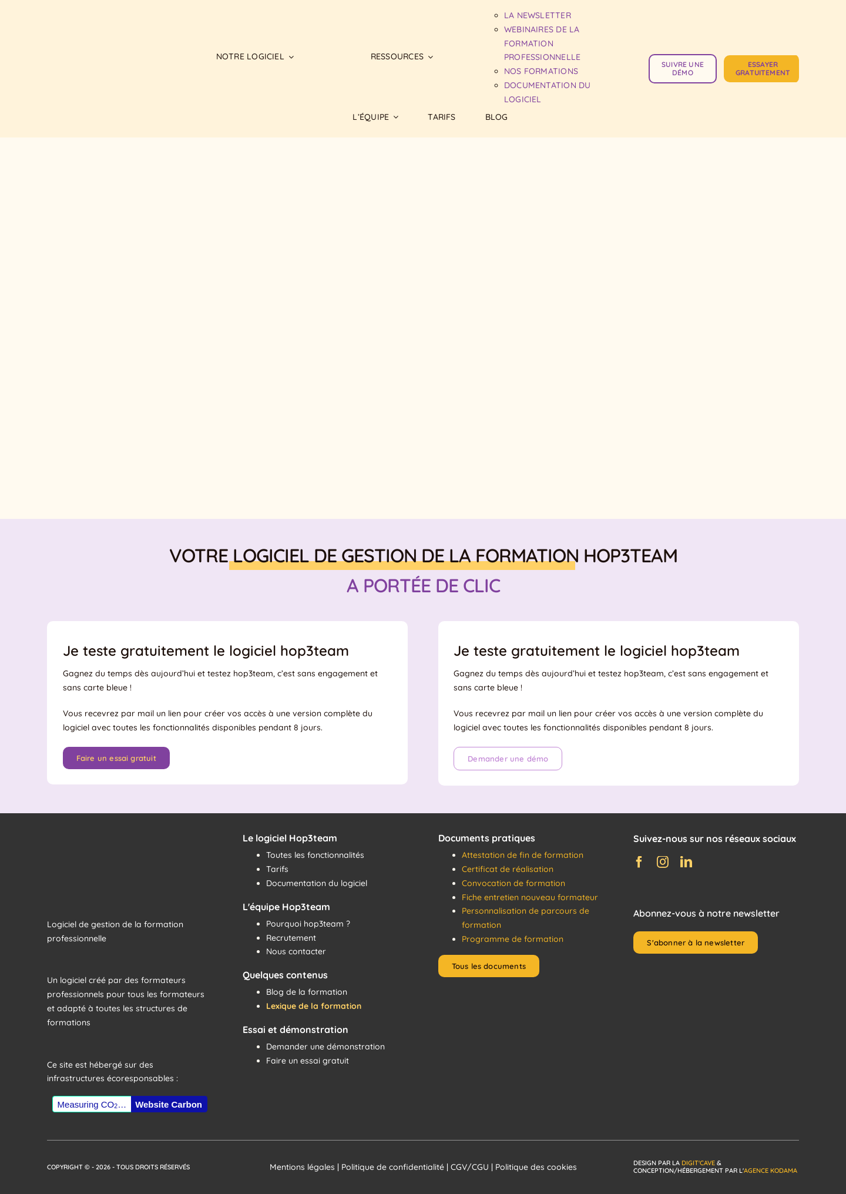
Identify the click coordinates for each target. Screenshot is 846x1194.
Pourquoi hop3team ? (308, 923)
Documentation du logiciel (316, 883)
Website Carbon (168, 1104)
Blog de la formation (306, 992)
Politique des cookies (536, 1167)
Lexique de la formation (313, 1006)
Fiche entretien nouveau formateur (530, 897)
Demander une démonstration (325, 1046)
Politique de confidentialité (392, 1167)
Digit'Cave (698, 1163)
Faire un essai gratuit (307, 1060)
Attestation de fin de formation (522, 855)
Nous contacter (296, 951)
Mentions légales (302, 1167)
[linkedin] (686, 862)
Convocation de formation (513, 883)
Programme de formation (512, 939)
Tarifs (277, 869)
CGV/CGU (470, 1167)
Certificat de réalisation (507, 869)
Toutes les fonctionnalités (315, 855)
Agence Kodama (770, 1170)
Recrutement (291, 938)
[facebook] (639, 862)
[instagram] (663, 862)
